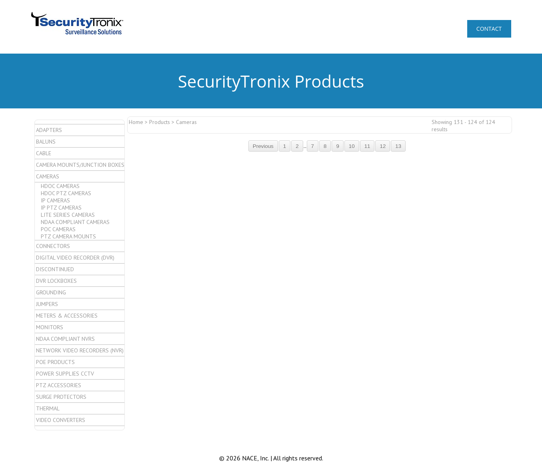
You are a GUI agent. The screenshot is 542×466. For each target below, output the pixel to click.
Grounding (51, 292)
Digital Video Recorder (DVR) (75, 257)
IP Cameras (55, 200)
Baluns (46, 141)
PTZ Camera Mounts (68, 236)
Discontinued (55, 269)
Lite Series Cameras (68, 214)
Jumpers (47, 304)
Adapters (49, 130)
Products (159, 122)
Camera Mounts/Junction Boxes (80, 164)
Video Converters (60, 420)
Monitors (49, 327)
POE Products (55, 362)
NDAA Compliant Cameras (75, 222)
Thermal (48, 408)
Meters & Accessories (67, 315)
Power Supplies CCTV (65, 373)
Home (136, 122)
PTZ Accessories (58, 385)
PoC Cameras (58, 229)
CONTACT (489, 28)
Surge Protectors (61, 396)
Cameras (47, 176)
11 (367, 146)
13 (398, 146)
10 (352, 146)
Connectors (53, 246)
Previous (263, 146)
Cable (43, 153)
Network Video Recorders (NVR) (80, 350)
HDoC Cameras (60, 186)
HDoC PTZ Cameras (66, 193)
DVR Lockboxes (56, 280)
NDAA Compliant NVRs (65, 338)
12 (383, 146)
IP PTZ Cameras (61, 207)
